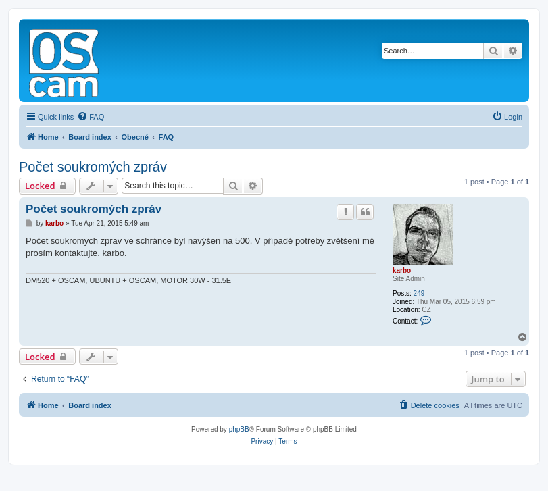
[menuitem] (90, 117)
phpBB (239, 429)
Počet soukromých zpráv (93, 166)
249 (419, 293)
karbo (402, 270)
